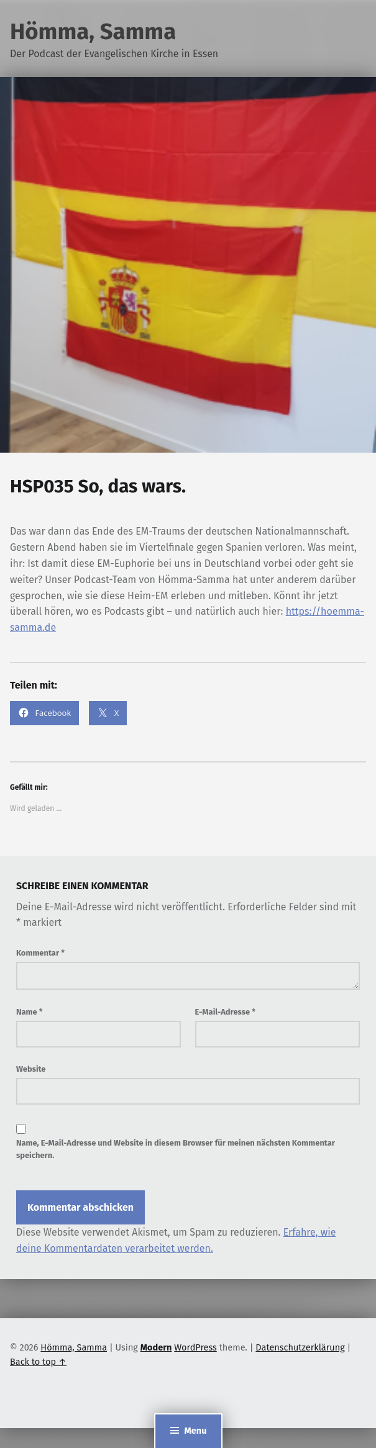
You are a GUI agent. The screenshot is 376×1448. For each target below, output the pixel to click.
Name (29, 1011)
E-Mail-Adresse (225, 1011)
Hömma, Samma (93, 31)
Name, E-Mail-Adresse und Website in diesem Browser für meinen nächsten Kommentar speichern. (175, 1149)
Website (31, 1069)
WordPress (195, 1347)
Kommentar (40, 952)
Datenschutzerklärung (299, 1347)
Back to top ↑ (38, 1361)
